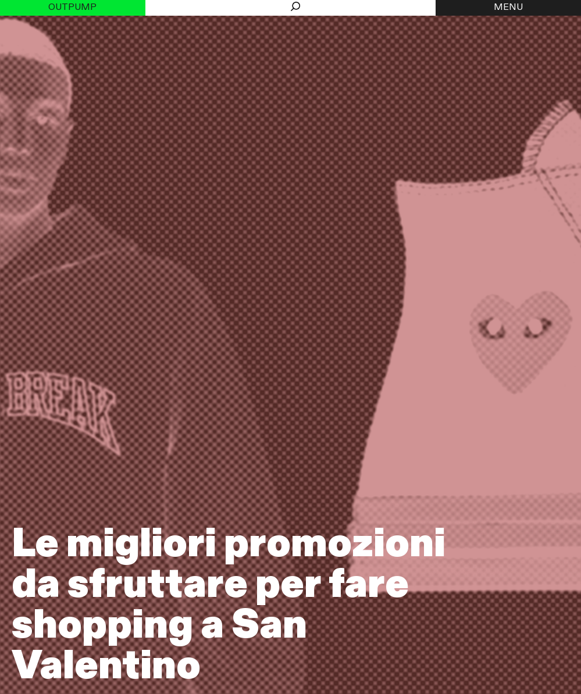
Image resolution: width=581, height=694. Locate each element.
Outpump (72, 7)
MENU (508, 7)
